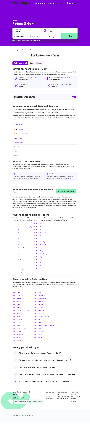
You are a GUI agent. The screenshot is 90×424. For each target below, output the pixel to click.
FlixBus (21, 125)
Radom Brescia (17, 233)
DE (62, 3)
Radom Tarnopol (18, 248)
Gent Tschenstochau (19, 328)
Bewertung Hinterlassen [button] (66, 191)
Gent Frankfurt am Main (41, 316)
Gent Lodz (16, 304)
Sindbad (21, 129)
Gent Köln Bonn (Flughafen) (21, 310)
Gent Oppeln (16, 325)
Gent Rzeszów (17, 319)
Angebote (43, 3)
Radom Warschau (18, 224)
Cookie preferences (62, 398)
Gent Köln (37, 328)
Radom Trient (38, 236)
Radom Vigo (38, 257)
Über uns (48, 396)
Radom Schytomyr (18, 254)
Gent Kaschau (17, 340)
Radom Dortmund (18, 263)
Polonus (16, 151)
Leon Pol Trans (18, 142)
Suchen (69, 36)
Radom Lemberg (39, 239)
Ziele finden (51, 3)
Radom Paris (38, 263)
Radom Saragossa (18, 272)
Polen (26, 79)
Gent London (38, 307)
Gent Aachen (38, 304)
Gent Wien (38, 334)
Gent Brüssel (38, 322)
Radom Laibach (17, 257)
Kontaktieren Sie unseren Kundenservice (29, 402)
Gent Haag (16, 313)
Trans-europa (18, 138)
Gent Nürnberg (17, 298)
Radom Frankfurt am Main (42, 248)
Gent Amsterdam (40, 298)
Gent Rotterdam (39, 313)
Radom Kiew (38, 224)
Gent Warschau (39, 295)
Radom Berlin (17, 260)
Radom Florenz (39, 260)
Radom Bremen (17, 251)
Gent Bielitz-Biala (18, 316)
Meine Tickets (72, 3)
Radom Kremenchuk (40, 245)
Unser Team (49, 398)
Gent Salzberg (17, 307)
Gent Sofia (38, 337)
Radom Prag (38, 251)
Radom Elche (38, 269)
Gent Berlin (38, 319)
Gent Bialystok (39, 310)
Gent (53, 79)
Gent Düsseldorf (17, 334)
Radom (21, 79)
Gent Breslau (16, 301)
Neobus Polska (23, 134)
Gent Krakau (38, 301)
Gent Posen (16, 322)
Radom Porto (38, 230)
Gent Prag (16, 295)
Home (37, 3)
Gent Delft (16, 337)
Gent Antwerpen (39, 331)
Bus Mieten (74, 402)
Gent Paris (16, 292)
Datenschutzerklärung (63, 396)
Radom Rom (38, 266)
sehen (37, 178)
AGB (58, 394)
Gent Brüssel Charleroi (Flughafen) (45, 325)
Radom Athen (17, 242)
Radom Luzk (16, 236)
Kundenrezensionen (76, 396)
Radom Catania (17, 245)
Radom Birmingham (18, 269)
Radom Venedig (39, 242)
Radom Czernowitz (40, 233)
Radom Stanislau (18, 239)
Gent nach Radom (36, 63)
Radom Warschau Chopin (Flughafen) (24, 227)
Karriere (73, 394)
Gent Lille (37, 292)
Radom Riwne (17, 266)
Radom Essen (38, 227)
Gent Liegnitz (16, 331)
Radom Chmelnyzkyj (40, 254)
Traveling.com (28, 415)
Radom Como (17, 230)
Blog (57, 3)
